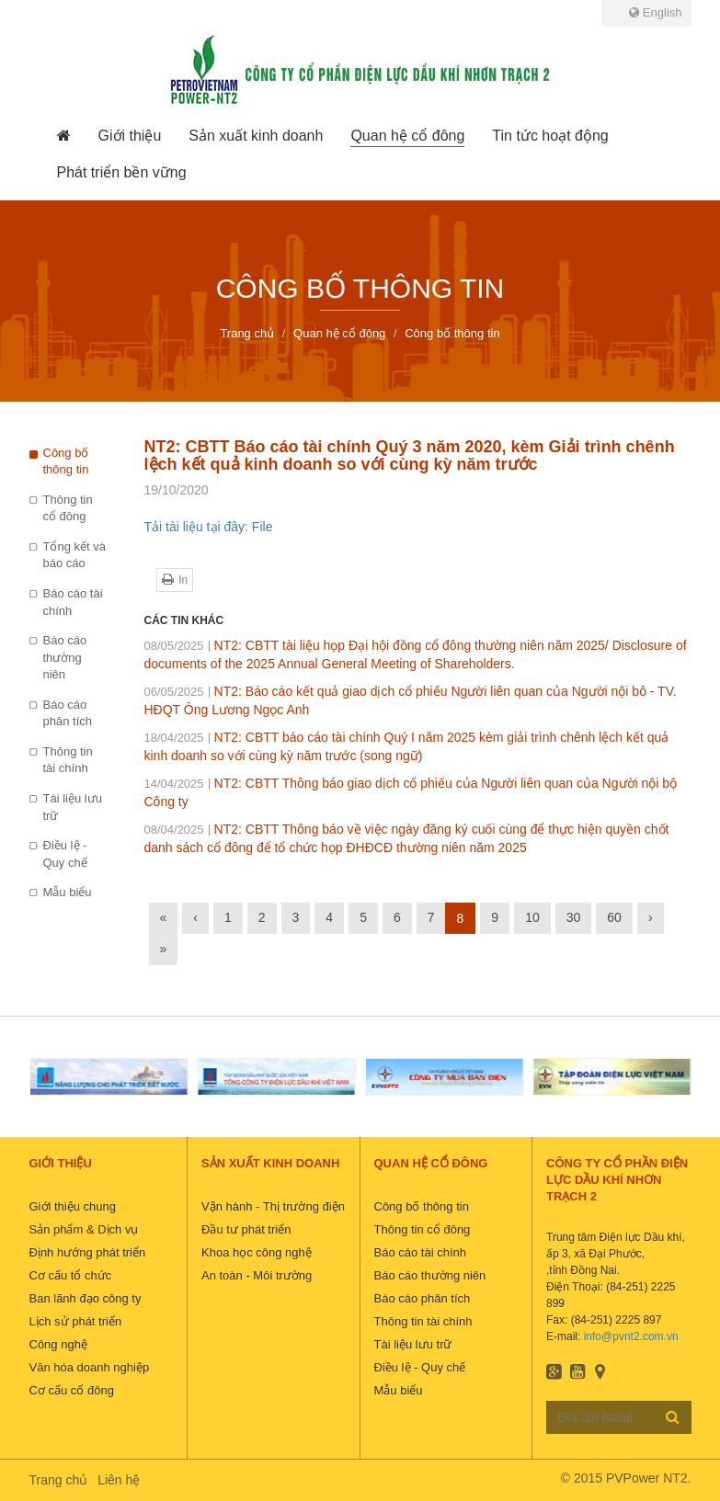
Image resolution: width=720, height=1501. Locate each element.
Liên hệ (118, 1480)
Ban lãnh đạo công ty (85, 1298)
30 (573, 917)
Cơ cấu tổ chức (70, 1275)
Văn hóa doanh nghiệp (89, 1367)
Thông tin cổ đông (68, 508)
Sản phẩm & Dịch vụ (84, 1229)
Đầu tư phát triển (246, 1229)
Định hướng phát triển (87, 1252)
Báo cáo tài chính (73, 602)
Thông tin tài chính (68, 760)
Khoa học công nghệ (256, 1252)
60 (614, 917)
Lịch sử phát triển (75, 1321)
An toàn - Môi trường (256, 1275)
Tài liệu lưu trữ (72, 807)
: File (258, 526)
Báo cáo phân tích (68, 713)
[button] (130, 136)
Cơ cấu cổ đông (71, 1390)
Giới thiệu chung (73, 1206)
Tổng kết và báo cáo (74, 555)
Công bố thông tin (66, 461)
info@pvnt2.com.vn (631, 1336)
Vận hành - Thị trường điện (273, 1206)
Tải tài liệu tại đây (195, 526)
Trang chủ (58, 1480)
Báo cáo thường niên (65, 657)
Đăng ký (672, 1416)
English (655, 12)
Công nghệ (58, 1344)
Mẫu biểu (67, 892)
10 (532, 917)
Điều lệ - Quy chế (65, 854)
